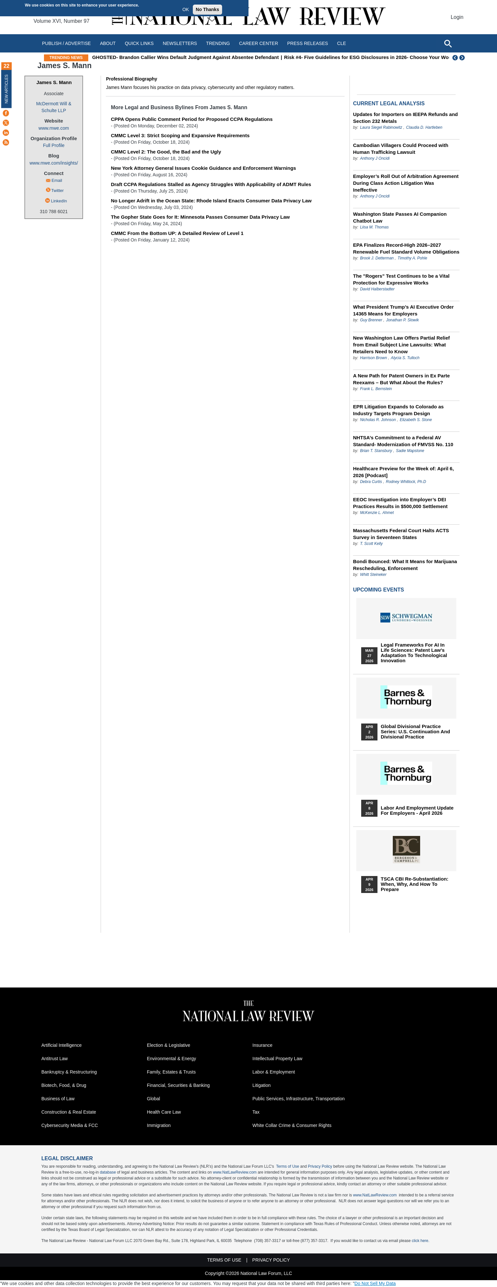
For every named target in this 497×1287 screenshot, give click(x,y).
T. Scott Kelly (371, 543)
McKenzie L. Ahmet (377, 512)
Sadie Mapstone (410, 450)
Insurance (262, 1045)
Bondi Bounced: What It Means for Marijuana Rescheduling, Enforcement (405, 565)
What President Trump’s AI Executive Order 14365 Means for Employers (403, 310)
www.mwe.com (53, 128)
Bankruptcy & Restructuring (69, 1072)
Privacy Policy (320, 1166)
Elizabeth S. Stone (416, 419)
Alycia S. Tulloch (405, 358)
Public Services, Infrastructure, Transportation (298, 1098)
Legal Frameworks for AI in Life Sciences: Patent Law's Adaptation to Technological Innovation (414, 652)
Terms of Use (287, 1166)
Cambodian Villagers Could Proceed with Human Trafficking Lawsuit (400, 148)
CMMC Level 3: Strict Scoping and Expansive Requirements (180, 135)
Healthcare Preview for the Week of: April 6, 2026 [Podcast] (403, 472)
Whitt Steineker (373, 574)
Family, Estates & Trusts (171, 1072)
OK (185, 9)
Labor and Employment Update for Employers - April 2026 (417, 810)
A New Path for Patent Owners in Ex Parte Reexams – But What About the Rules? (401, 379)
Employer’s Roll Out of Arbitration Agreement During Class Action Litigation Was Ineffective (406, 183)
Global (153, 1098)
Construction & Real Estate (68, 1112)
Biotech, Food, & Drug (63, 1085)
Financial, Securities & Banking (178, 1085)
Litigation (261, 1085)
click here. (420, 1240)
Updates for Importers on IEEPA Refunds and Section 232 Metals (405, 117)
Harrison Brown (373, 358)
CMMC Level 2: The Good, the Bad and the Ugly (166, 151)
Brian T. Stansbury (376, 450)
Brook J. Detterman (376, 258)
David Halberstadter (377, 289)
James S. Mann (54, 82)
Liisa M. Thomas (374, 227)
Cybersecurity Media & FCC (69, 1125)
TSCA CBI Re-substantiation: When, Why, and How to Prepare (414, 884)
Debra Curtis (371, 481)
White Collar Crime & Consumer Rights (292, 1125)
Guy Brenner (371, 320)
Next (463, 57)
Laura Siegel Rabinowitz (381, 127)
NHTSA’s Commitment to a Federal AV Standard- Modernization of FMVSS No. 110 (403, 441)
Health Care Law (164, 1112)
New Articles (6, 88)
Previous (455, 57)
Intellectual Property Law (277, 1058)
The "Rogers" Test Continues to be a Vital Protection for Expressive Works (401, 279)
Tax (256, 1112)
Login (457, 17)
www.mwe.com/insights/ (54, 163)
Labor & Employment (273, 1072)
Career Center (258, 43)
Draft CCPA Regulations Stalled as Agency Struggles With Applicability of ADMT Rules (211, 184)
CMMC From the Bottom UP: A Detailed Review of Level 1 (177, 233)
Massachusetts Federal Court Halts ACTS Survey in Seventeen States (401, 534)
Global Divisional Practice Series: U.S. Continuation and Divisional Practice (415, 731)
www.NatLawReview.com (235, 1172)
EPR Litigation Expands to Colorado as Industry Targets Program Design (398, 410)
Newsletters (180, 43)
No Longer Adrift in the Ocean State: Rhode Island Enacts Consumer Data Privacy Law (211, 200)
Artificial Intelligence (61, 1045)
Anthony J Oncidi (375, 158)
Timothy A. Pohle (412, 258)
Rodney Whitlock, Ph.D (406, 481)
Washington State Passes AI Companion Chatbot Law (400, 217)
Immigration (159, 1125)
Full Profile (53, 145)
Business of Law (58, 1098)
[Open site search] (448, 43)
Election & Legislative (168, 1045)
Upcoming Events (378, 589)
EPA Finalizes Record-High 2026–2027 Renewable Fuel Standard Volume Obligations (406, 248)
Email (56, 180)
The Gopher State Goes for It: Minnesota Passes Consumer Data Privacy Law (200, 217)
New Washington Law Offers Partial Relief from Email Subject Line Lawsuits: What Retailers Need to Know (401, 344)
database (108, 1172)
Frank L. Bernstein (376, 389)
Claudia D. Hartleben (424, 127)
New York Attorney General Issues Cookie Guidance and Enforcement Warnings (203, 168)
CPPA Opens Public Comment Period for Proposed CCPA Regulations (192, 119)
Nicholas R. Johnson (378, 419)
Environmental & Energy (171, 1058)
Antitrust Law (54, 1058)
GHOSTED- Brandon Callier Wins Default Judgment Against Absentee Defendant (235, 57)
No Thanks (207, 9)
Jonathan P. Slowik (402, 320)
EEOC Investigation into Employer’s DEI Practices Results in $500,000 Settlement (400, 503)
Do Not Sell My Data (375, 1283)
